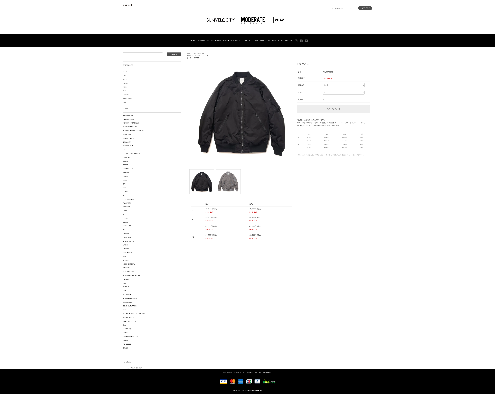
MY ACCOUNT (337, 8)
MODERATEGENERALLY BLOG (257, 41)
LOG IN (351, 8)
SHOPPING (216, 41)
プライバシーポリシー (238, 372)
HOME (193, 41)
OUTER (196, 58)
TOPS (124, 75)
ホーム (189, 53)
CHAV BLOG (277, 41)
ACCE (124, 87)
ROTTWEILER (199, 53)
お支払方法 (250, 372)
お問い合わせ (227, 372)
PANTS (125, 79)
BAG (124, 91)
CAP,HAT (125, 83)
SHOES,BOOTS (127, 98)
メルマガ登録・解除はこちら (135, 368)
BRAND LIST (203, 41)
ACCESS (288, 41)
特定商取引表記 (267, 372)
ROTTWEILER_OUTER (202, 56)
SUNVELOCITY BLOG (232, 41)
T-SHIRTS (126, 94)
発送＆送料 (258, 372)
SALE (124, 102)
